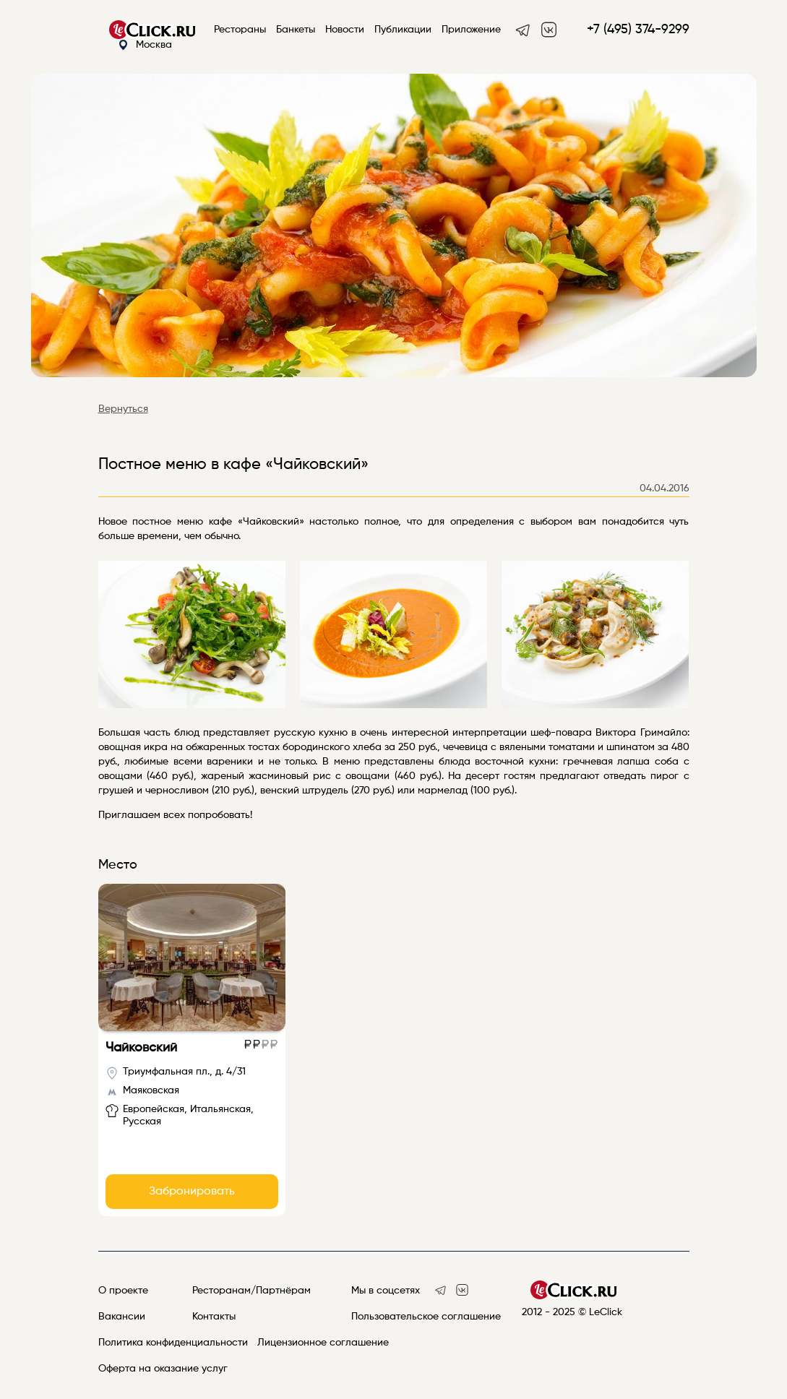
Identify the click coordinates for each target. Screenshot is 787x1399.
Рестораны (240, 30)
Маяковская (151, 1090)
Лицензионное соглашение (323, 1343)
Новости (344, 30)
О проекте (123, 1291)
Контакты (214, 1317)
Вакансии (121, 1317)
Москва (145, 45)
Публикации (402, 30)
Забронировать (192, 1191)
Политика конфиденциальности (173, 1343)
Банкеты (295, 30)
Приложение (471, 30)
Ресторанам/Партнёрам (251, 1291)
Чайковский (141, 1047)
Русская (142, 1121)
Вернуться (123, 409)
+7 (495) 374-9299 (638, 29)
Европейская (153, 1109)
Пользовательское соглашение (426, 1317)
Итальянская (220, 1109)
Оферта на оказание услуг (163, 1369)
